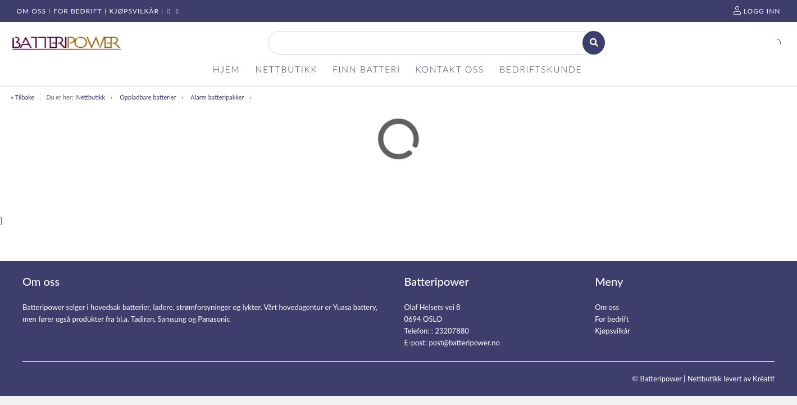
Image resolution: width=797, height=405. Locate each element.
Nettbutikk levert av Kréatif (731, 378)
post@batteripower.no (464, 342)
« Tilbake (23, 97)
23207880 (451, 330)
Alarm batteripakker (217, 97)
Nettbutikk (90, 97)
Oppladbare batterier (148, 97)
